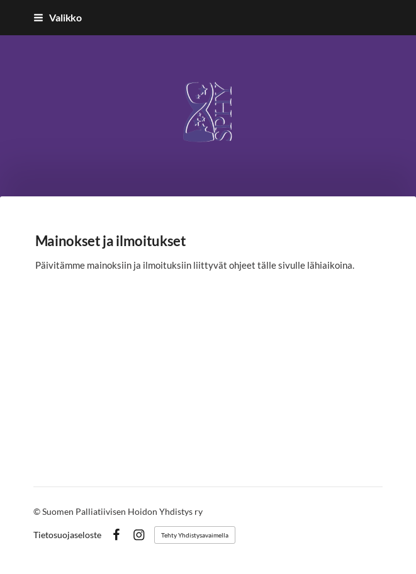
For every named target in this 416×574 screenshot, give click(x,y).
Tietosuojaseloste (67, 535)
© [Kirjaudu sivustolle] (37, 511)
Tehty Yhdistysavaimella (194, 535)
